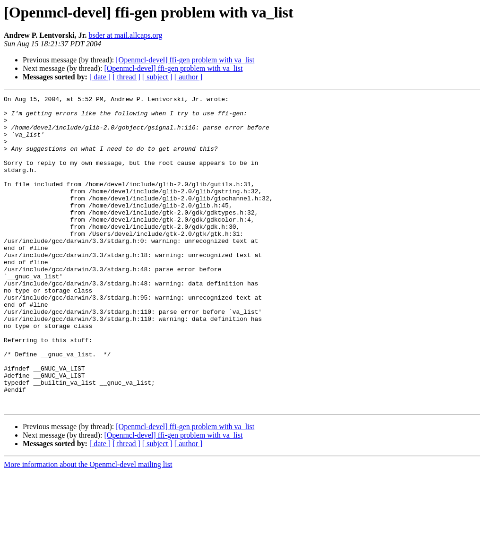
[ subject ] (157, 77)
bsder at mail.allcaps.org (125, 35)
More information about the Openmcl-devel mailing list (88, 527)
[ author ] (188, 77)
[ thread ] (126, 77)
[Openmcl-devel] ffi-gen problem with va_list (185, 60)
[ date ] (100, 77)
